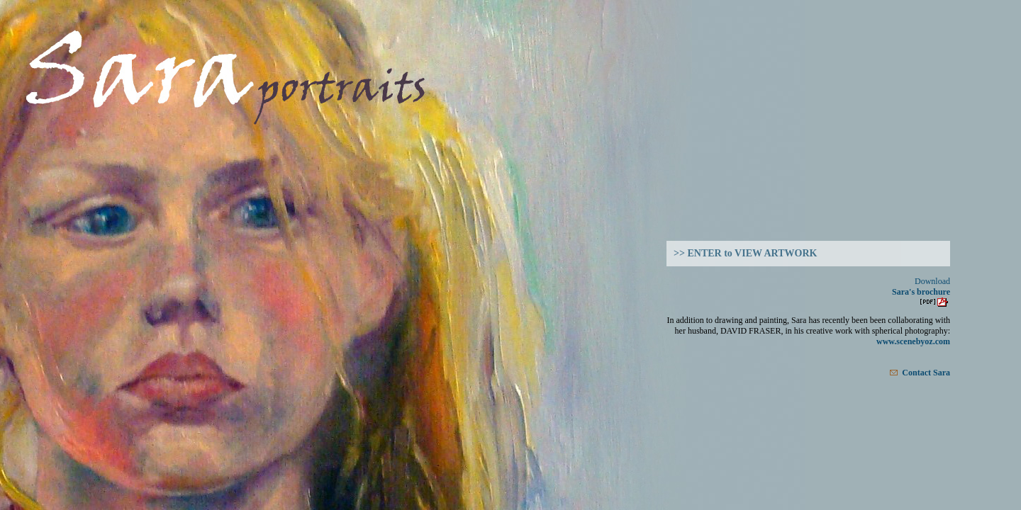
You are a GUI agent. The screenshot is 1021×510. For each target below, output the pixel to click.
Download (932, 281)
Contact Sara (920, 372)
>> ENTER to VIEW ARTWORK (745, 253)
